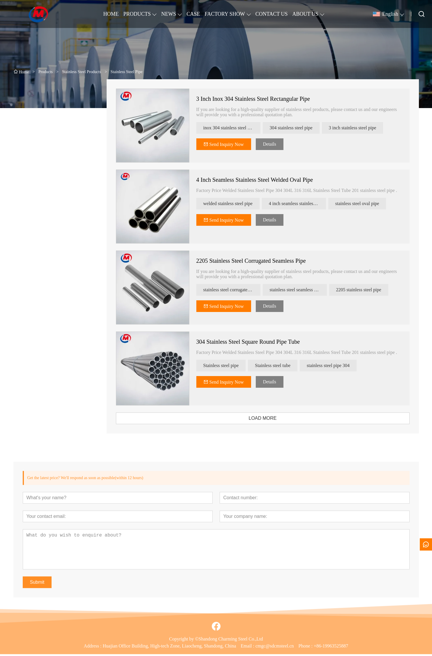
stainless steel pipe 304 (332, 365)
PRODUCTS (137, 14)
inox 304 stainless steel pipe (233, 127)
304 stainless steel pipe (295, 127)
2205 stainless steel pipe (362, 289)
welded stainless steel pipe (232, 203)
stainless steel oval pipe (361, 203)
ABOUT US (305, 14)
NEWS (168, 14)
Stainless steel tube (277, 365)
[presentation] (42, 261)
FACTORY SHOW (224, 14)
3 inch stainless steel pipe (356, 127)
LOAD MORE (267, 418)
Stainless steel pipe (225, 365)
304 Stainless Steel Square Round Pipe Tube (252, 341)
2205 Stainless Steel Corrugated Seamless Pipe (255, 261)
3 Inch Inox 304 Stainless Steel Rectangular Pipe (257, 99)
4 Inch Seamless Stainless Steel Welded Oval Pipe (258, 180)
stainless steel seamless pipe (300, 289)
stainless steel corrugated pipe (235, 289)
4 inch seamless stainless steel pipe (301, 203)
